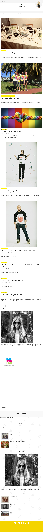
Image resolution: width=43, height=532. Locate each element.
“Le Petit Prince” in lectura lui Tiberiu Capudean (18, 250)
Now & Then (3, 50)
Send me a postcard (26, 529)
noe (2, 133)
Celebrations (4, 129)
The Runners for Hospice (10, 98)
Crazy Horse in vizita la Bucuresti (13, 281)
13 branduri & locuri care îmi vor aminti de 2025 (18, 441)
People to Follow (26, 527)
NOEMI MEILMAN (21, 523)
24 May (6, 268)
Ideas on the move (16, 529)
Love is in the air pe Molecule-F (12, 191)
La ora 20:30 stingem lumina (11, 295)
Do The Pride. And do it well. (11, 131)
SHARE (10, 133)
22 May (6, 133)
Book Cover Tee (4, 248)
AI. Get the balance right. (14, 433)
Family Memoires (5, 527)
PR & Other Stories (35, 527)
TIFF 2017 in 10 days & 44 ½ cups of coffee (18, 510)
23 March (6, 296)
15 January (7, 192)
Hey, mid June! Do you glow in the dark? (15, 53)
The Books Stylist (13, 496)
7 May (6, 282)
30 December (7, 252)
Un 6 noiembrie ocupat (14, 504)
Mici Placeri (3, 188)
